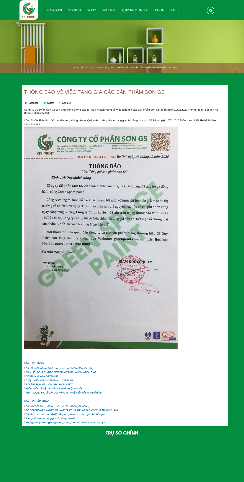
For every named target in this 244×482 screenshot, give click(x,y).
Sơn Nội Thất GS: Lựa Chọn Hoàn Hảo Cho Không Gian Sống (57, 406)
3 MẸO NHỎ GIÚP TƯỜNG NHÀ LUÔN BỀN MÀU (50, 380)
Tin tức (91, 10)
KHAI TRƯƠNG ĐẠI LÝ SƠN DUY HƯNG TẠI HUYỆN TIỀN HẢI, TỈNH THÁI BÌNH (64, 392)
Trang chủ (54, 10)
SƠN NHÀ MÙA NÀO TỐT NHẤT (42, 376)
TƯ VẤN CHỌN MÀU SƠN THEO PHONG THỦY (49, 384)
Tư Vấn (159, 10)
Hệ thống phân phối (135, 10)
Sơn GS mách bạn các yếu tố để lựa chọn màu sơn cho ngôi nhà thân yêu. (65, 414)
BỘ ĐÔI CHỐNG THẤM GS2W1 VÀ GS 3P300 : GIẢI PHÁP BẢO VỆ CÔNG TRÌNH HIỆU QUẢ (72, 410)
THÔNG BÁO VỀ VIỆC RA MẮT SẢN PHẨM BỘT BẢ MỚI (54, 388)
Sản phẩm (108, 10)
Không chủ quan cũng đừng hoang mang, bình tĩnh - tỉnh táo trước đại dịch (65, 422)
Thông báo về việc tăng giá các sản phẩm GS (50, 418)
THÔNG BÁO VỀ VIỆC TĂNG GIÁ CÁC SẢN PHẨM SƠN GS (147, 67)
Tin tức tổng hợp (105, 67)
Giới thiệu (74, 10)
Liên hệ (174, 10)
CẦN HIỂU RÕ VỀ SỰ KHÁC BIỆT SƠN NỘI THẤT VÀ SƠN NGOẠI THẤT (61, 372)
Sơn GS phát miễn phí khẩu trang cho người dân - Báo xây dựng (59, 368)
